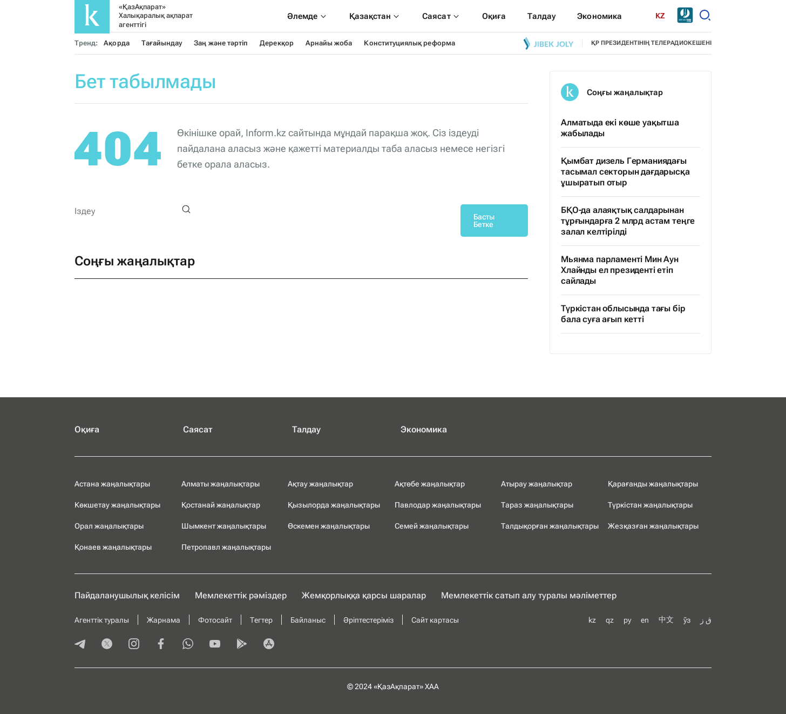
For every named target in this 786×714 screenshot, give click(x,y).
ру (627, 620)
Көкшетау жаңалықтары (117, 505)
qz (610, 620)
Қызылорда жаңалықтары (334, 505)
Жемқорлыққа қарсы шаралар (364, 595)
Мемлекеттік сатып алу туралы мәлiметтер (528, 595)
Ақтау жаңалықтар (320, 483)
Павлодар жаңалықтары (438, 505)
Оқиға (86, 429)
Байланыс (308, 620)
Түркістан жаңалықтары (650, 505)
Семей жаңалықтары (432, 526)
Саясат (198, 429)
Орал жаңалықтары (109, 526)
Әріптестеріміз (368, 620)
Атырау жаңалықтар (536, 483)
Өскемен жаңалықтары (329, 526)
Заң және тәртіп (221, 43)
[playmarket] (241, 644)
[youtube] (214, 644)
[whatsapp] (187, 644)
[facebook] (160, 644)
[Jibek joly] (548, 43)
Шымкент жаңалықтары (223, 526)
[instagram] (133, 644)
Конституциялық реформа (409, 43)
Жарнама (163, 620)
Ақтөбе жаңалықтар (430, 483)
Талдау (306, 429)
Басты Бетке (483, 220)
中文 (666, 619)
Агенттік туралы (101, 620)
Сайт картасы (435, 620)
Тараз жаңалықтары (537, 505)
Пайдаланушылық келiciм (127, 595)
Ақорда (116, 43)
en (645, 620)
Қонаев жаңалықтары (113, 547)
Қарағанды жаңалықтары (653, 483)
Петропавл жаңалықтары (226, 547)
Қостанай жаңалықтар (220, 505)
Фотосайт (215, 620)
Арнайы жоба (329, 43)
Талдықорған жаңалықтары (550, 526)
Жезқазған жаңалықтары (653, 526)
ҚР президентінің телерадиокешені (651, 42)
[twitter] (106, 644)
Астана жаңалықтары (112, 483)
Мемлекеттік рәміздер (241, 595)
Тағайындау (161, 43)
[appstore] (268, 644)
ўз (686, 620)
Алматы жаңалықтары (220, 483)
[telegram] (79, 644)
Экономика (424, 429)
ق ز (706, 620)
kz (592, 620)
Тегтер (261, 620)
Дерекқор (277, 43)
